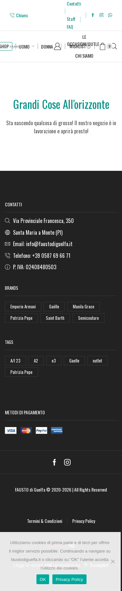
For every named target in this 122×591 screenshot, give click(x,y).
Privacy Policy (83, 520)
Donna (47, 46)
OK (43, 579)
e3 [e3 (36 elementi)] (54, 360)
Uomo (24, 46)
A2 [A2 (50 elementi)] (36, 360)
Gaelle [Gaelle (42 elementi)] (74, 360)
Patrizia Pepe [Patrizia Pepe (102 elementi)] (21, 318)
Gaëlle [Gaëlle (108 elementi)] (54, 306)
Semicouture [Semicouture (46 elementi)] (88, 318)
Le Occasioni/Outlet (84, 40)
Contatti (74, 3)
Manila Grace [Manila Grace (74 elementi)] (83, 306)
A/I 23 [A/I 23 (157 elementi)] (15, 360)
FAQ (70, 26)
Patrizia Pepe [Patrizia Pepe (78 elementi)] (21, 372)
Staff (71, 18)
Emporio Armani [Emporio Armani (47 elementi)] (23, 306)
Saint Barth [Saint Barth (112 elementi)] (55, 318)
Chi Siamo (84, 55)
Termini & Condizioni (44, 520)
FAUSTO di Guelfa (30, 489)
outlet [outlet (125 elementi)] (97, 360)
